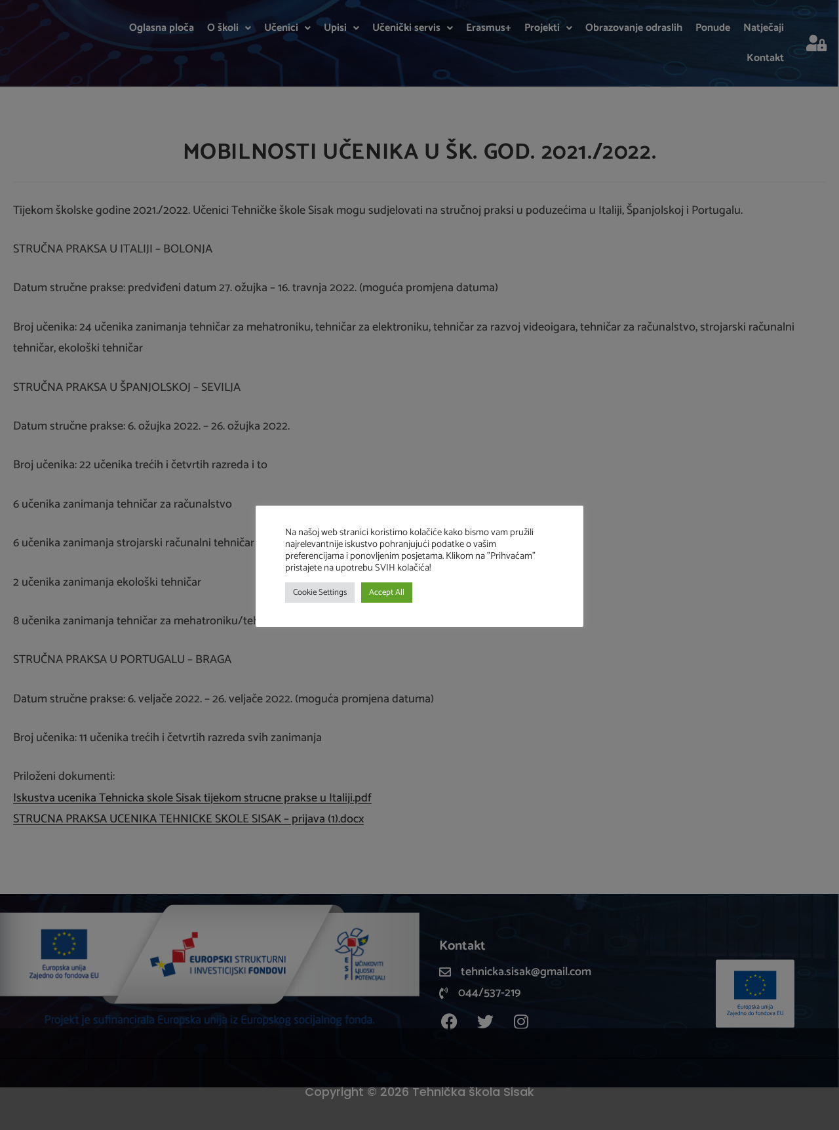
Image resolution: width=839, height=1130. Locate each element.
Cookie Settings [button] (320, 592)
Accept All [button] (386, 592)
